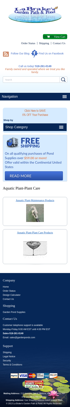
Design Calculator (12, 295)
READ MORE (21, 175)
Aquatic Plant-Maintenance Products (35, 200)
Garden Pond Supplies (14, 312)
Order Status (28, 43)
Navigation (10, 96)
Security (7, 360)
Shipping (44, 43)
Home (6, 286)
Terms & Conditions (12, 364)
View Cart (59, 36)
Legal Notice (9, 356)
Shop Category (16, 127)
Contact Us (59, 43)
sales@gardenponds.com (22, 337)
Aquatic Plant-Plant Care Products (35, 232)
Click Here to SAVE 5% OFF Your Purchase (35, 113)
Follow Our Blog (20, 53)
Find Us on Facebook (51, 53)
